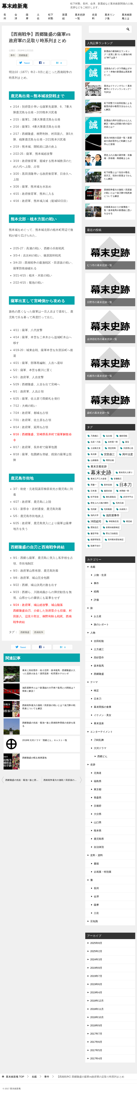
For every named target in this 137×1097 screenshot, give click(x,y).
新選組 (64, 16)
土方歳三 (99, 649)
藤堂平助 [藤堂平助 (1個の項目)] (94, 533)
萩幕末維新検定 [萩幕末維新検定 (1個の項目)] (113, 527)
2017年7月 (96, 1033)
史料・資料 (96, 855)
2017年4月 (96, 1058)
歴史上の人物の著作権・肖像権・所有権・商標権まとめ (118, 157)
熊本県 (97, 830)
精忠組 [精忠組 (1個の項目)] (129, 521)
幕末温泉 (99, 723)
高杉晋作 (99, 657)
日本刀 (97, 698)
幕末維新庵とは (127, 16)
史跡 (92, 764)
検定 (96, 690)
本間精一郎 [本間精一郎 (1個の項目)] (124, 491)
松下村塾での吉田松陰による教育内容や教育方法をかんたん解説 (118, 106)
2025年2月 (96, 951)
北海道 (97, 772)
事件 (13, 55)
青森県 (97, 797)
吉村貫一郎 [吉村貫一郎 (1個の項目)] (113, 442)
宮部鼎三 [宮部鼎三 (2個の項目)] (109, 454)
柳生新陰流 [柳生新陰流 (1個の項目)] (111, 497)
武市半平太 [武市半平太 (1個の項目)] (128, 497)
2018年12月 (97, 1000)
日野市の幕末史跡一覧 (99, 302)
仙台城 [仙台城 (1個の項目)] (109, 436)
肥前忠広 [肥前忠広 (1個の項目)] (94, 527)
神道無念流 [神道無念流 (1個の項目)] (114, 521)
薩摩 (27, 16)
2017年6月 (96, 1041)
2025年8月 (96, 943)
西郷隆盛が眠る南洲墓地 (34, 757)
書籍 (96, 863)
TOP (15, 1076)
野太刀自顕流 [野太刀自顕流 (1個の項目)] (112, 533)
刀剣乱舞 (99, 739)
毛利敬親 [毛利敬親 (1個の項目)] (108, 509)
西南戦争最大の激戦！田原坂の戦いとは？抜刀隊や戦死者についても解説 (48, 707)
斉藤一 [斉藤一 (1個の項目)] (94, 485)
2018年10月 (97, 1017)
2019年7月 (96, 976)
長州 (5, 16)
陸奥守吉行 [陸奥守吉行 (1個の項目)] (95, 546)
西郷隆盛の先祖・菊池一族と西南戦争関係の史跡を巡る (48, 724)
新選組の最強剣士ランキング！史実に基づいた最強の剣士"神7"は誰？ (118, 54)
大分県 (97, 814)
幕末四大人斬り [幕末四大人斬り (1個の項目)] (126, 472)
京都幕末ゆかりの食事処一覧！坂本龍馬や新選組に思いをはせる (118, 210)
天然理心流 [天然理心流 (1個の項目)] (128, 448)
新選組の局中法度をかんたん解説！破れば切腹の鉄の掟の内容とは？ (118, 123)
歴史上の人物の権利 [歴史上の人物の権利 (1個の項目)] (99, 503)
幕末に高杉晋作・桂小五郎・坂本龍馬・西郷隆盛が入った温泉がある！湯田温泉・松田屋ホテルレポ (48, 672)
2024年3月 (96, 959)
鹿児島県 (99, 838)
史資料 (94, 16)
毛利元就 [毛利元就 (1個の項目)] (120, 503)
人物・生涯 (100, 575)
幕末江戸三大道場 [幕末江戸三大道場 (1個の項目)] (98, 479)
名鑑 (92, 566)
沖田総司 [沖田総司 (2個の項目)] (96, 521)
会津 (16, 16)
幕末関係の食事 (102, 706)
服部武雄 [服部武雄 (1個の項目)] (108, 491)
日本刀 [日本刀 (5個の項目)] (125, 484)
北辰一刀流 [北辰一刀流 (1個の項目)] (95, 442)
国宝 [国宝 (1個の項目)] (127, 442)
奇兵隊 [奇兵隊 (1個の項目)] (94, 454)
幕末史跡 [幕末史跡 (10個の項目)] (101, 472)
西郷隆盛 (23, 55)
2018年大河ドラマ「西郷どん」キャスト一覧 (44, 740)
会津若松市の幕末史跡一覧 (102, 339)
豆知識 (94, 921)
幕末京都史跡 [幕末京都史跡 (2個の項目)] (99, 466)
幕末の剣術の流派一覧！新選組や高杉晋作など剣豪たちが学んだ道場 (118, 141)
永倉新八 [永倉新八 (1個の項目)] (123, 509)
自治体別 (99, 847)
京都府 (97, 805)
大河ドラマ (100, 748)
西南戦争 (38, 632)
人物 (92, 632)
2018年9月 (96, 1025)
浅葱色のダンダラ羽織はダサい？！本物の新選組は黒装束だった (118, 71)
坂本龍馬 (99, 665)
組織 (96, 591)
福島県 (97, 781)
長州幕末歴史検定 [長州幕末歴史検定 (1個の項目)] (116, 539)
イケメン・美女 (102, 715)
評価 (96, 599)
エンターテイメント (101, 731)
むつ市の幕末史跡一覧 (99, 265)
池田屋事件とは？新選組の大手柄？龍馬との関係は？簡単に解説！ (48, 689)
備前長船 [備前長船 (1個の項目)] (123, 436)
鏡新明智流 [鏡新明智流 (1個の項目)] (95, 539)
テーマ (94, 682)
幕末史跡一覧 (80, 16)
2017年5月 (96, 1050)
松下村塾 (50, 16)
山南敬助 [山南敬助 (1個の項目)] (94, 460)
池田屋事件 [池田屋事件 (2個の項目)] (112, 515)
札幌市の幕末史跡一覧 (99, 375)
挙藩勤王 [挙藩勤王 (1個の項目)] (118, 479)
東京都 (97, 789)
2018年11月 (97, 1009)
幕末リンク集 (110, 16)
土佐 (38, 16)
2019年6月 (96, 984)
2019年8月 (96, 967)
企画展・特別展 (102, 871)
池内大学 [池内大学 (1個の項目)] (94, 515)
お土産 (97, 616)
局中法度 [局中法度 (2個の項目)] (127, 454)
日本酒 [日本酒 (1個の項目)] (94, 491)
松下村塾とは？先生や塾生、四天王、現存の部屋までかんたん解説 (118, 175)
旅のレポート (101, 624)
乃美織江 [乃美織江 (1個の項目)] (94, 436)
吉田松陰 (99, 641)
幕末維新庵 (15, 5)
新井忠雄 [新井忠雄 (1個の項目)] (108, 485)
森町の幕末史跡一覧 (98, 412)
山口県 (97, 822)
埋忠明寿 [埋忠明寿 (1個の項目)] (112, 448)
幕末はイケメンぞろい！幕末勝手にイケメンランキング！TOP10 (118, 89)
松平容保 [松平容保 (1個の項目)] (94, 497)
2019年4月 (96, 992)
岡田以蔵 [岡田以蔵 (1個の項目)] (110, 460)
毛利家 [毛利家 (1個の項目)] (94, 509)
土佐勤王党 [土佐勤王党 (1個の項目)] (95, 448)
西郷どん (102, 756)
